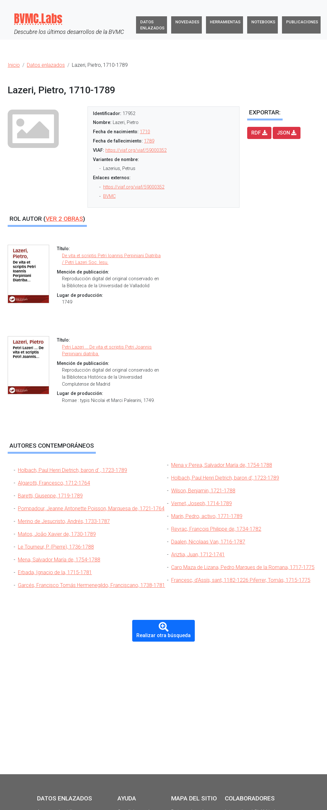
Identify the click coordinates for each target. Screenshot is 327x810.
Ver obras (64, 218)
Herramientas (225, 21)
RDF (259, 133)
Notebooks (263, 21)
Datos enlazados (152, 24)
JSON (286, 133)
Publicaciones (302, 21)
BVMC (109, 196)
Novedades (187, 21)
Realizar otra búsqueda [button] (163, 630)
